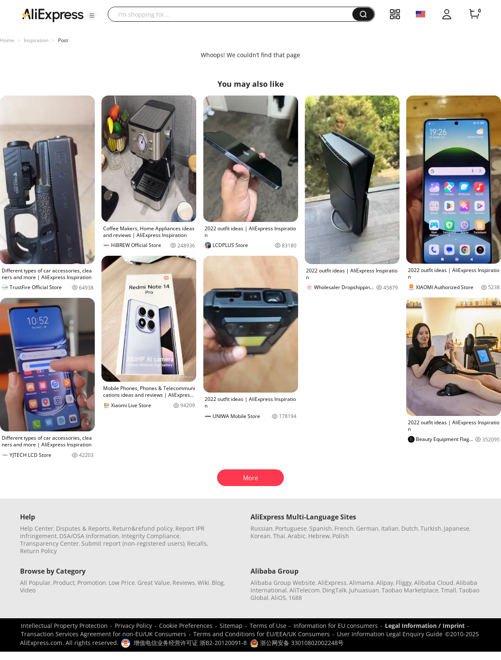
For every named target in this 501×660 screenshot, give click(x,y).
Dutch (409, 528)
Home (7, 40)
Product (64, 583)
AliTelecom (304, 590)
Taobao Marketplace (410, 590)
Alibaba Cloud (433, 583)
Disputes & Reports (83, 528)
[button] (92, 15)
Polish (340, 536)
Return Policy (38, 551)
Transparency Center (49, 543)
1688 (295, 598)
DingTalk (334, 590)
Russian (261, 528)
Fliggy (404, 583)
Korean (260, 536)
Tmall (448, 590)
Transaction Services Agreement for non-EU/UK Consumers (103, 634)
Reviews (183, 583)
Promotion (91, 583)
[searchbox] (233, 14)
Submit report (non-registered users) (133, 543)
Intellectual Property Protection (64, 626)
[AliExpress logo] (52, 14)
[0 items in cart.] (474, 14)
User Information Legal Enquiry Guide (390, 634)
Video (27, 590)
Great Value (153, 583)
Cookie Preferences (186, 626)
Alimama (361, 583)
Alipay (384, 583)
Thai (279, 536)
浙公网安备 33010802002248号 (297, 643)
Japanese (456, 528)
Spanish (320, 528)
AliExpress (332, 583)
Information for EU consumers (336, 626)
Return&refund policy (142, 528)
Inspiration (36, 40)
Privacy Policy (133, 626)
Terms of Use (268, 626)
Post (63, 40)
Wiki (203, 583)
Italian (390, 528)
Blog (218, 583)
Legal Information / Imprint (425, 626)
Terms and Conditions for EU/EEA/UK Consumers (261, 634)
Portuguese (291, 528)
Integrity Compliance (150, 536)
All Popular (35, 583)
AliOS (278, 598)
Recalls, (197, 543)
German (367, 528)
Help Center (36, 528)
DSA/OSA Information (89, 536)
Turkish (430, 528)
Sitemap (231, 626)
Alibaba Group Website (282, 583)
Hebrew (319, 536)
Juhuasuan (364, 590)
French (344, 528)
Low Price (122, 583)
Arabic (297, 536)
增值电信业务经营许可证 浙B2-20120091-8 (190, 643)
